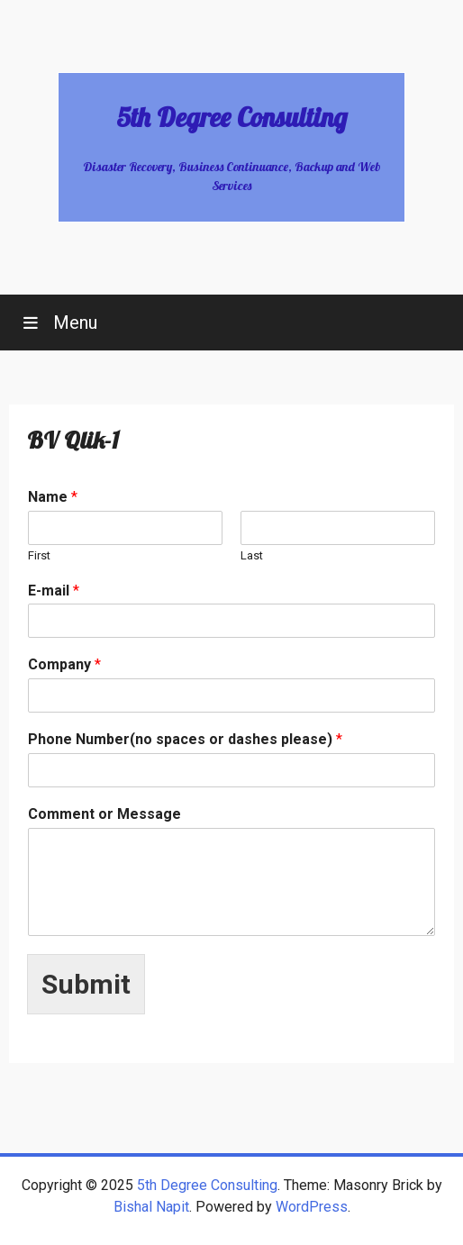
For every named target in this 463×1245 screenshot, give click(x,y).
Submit (86, 984)
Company (64, 664)
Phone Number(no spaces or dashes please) (185, 739)
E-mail (53, 590)
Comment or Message (104, 813)
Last (252, 555)
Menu (73, 322)
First (39, 555)
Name (52, 496)
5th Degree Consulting (231, 117)
